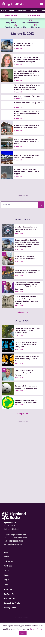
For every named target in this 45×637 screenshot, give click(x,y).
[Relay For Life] (11, 20)
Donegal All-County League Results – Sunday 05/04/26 (26, 387)
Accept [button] (22, 633)
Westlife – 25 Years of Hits (15, 27)
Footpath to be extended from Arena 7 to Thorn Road (26, 156)
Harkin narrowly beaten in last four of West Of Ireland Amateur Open (27, 330)
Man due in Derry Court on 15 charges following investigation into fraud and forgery (26, 300)
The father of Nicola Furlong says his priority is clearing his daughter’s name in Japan (27, 87)
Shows (6, 575)
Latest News (22, 219)
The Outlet (35, 27)
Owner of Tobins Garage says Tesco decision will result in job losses (26, 141)
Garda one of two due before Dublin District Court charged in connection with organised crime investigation (27, 243)
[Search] (41, 204)
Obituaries (21, 11)
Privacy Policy (10, 607)
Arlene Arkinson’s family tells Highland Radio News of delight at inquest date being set (27, 59)
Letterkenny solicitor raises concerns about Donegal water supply (27, 171)
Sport (11, 11)
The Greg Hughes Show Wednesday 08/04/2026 (25, 257)
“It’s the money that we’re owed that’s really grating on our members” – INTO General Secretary (27, 285)
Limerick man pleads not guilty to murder (28, 104)
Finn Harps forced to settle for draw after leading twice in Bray (27, 358)
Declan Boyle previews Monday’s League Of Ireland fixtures (26, 373)
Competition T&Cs (12, 603)
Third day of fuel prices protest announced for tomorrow (27, 271)
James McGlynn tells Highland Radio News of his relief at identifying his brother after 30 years (26, 74)
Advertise (8, 589)
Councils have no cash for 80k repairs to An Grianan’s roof (26, 126)
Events (6, 570)
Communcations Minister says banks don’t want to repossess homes (26, 113)
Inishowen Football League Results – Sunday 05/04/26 (26, 401)
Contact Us (9, 594)
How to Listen (9, 598)
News (3, 11)
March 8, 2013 (22, 33)
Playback (33, 11)
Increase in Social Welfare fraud (27, 96)
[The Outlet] (35, 25)
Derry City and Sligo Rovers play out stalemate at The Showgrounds (26, 344)
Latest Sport (22, 320)
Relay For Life (11, 23)
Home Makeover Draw (30, 23)
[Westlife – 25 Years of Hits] (15, 25)
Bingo (6, 579)
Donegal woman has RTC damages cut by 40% (24, 44)
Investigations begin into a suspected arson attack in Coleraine (26, 229)
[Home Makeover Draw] (30, 20)
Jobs (6, 584)
